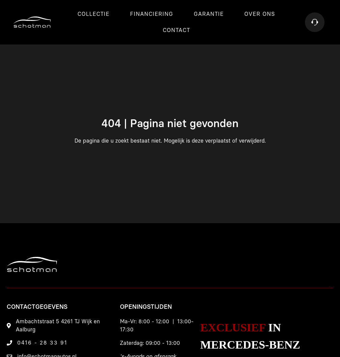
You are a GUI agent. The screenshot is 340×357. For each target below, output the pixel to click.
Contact (176, 30)
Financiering (151, 14)
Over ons (259, 14)
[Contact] (315, 22)
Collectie (94, 14)
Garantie (209, 14)
